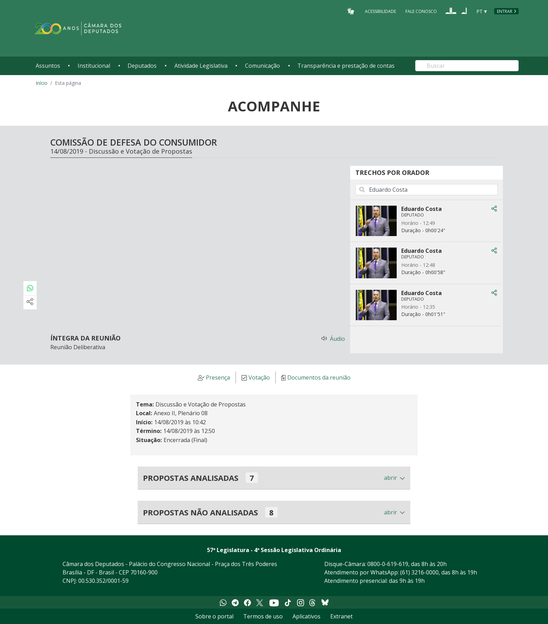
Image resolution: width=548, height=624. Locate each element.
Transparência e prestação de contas (346, 65)
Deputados (142, 65)
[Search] (467, 65)
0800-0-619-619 (387, 564)
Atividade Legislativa (201, 65)
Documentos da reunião (319, 378)
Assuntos (48, 65)
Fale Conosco (421, 11)
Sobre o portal (214, 616)
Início (42, 83)
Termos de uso (263, 616)
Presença (218, 378)
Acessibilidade (380, 11)
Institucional (94, 65)
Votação (259, 378)
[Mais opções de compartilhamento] (30, 302)
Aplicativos (306, 616)
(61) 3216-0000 (419, 572)
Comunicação (262, 65)
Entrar (504, 11)
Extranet (341, 616)
